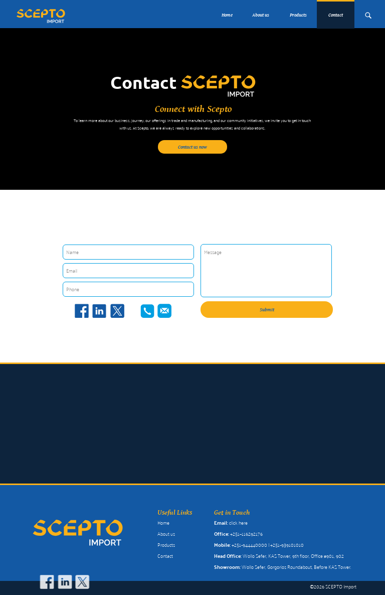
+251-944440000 (249, 544)
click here (238, 522)
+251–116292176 (246, 533)
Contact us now (192, 147)
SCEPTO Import (340, 586)
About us (260, 15)
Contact (165, 555)
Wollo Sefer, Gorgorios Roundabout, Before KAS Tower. (296, 566)
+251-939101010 (287, 544)
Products (298, 15)
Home (227, 15)
